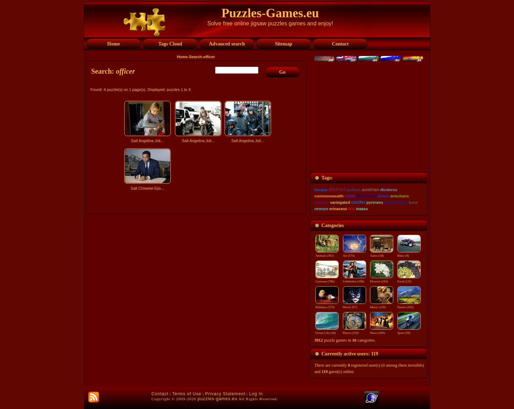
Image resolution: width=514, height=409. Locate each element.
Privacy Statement (225, 393)
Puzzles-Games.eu (270, 13)
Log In (256, 393)
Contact (159, 393)
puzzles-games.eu (217, 398)
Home (182, 57)
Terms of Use (186, 393)
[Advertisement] (196, 255)
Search (195, 57)
